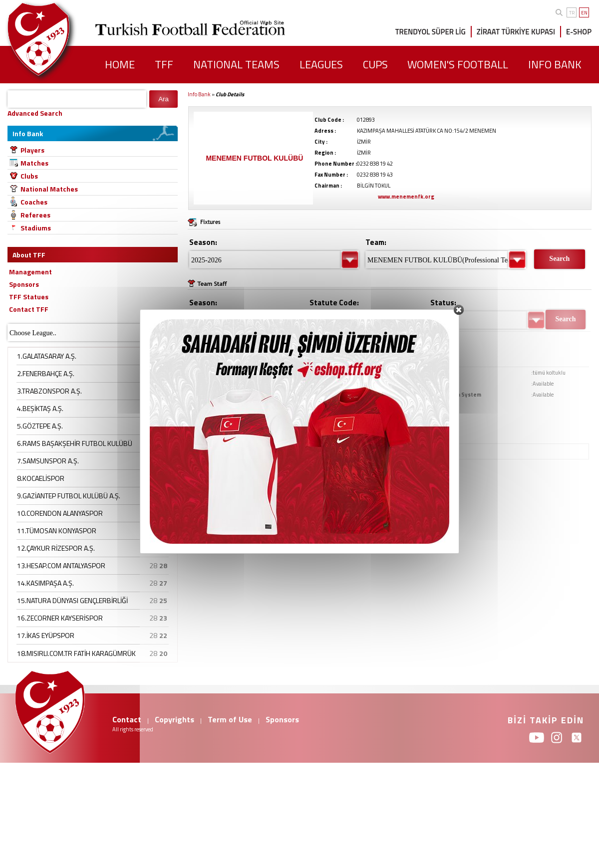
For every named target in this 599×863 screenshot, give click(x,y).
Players (32, 150)
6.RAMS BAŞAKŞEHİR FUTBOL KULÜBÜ (74, 443)
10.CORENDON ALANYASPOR (60, 513)
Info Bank (199, 94)
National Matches (49, 189)
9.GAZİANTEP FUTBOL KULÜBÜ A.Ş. (68, 495)
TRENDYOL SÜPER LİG (430, 31)
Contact (126, 719)
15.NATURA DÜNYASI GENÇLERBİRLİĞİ (72, 600)
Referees (35, 215)
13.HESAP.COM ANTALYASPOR (61, 565)
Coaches (33, 202)
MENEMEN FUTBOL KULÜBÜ (254, 158)
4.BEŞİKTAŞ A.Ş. (40, 408)
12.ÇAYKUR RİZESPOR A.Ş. (56, 548)
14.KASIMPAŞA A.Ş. (45, 583)
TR (572, 12)
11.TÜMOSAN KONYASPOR (56, 530)
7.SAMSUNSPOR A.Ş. (48, 460)
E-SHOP (579, 31)
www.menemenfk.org (406, 197)
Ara (163, 99)
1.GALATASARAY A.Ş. (46, 356)
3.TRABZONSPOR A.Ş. (49, 391)
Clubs (29, 176)
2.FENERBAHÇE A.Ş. (45, 373)
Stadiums (35, 227)
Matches (34, 163)
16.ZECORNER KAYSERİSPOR (60, 618)
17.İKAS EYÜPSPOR (45, 635)
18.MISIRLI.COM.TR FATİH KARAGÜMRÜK (76, 653)
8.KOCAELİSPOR (40, 478)
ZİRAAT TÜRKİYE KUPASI (516, 31)
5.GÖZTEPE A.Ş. (40, 426)
